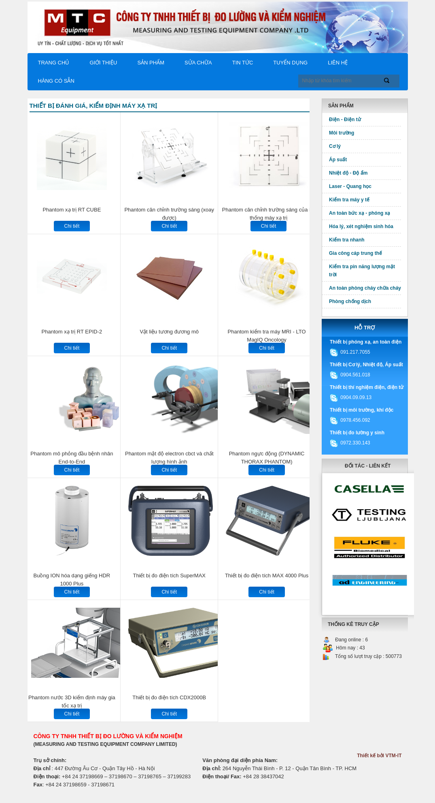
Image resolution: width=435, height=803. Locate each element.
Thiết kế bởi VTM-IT (379, 755)
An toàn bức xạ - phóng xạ (359, 213)
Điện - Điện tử (345, 119)
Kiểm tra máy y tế (349, 200)
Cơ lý (335, 146)
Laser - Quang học (350, 186)
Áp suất (338, 159)
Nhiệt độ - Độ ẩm (348, 173)
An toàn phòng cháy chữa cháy (365, 288)
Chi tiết (72, 226)
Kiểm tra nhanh (347, 240)
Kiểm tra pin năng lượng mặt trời (362, 271)
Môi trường (341, 133)
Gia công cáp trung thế (355, 253)
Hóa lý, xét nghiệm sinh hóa (361, 226)
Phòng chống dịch (350, 301)
